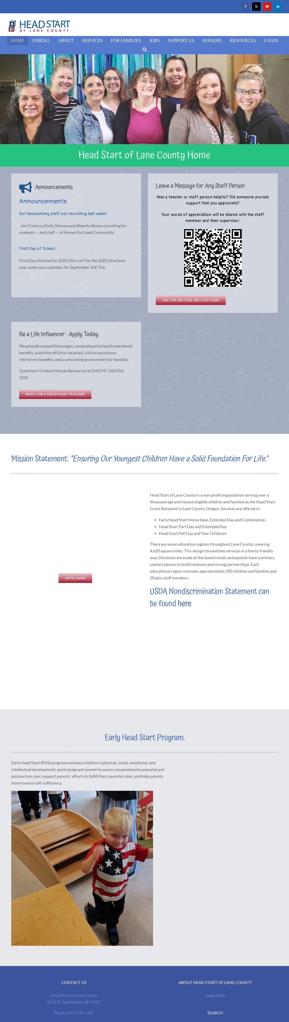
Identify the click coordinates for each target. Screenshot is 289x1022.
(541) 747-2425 (80, 1012)
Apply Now (215, 995)
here (185, 603)
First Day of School (37, 248)
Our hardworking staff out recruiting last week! (63, 213)
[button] (144, 49)
